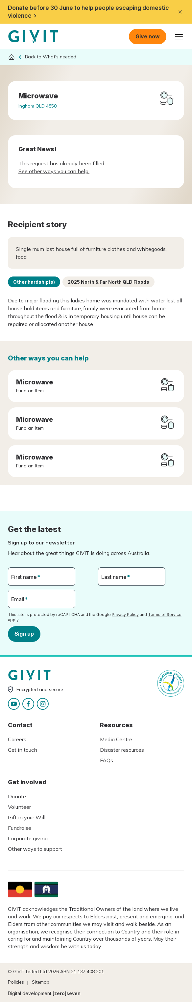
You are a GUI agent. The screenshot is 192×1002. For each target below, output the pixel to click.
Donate (17, 796)
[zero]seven (67, 993)
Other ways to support (35, 849)
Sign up (24, 633)
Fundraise (19, 828)
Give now (147, 36)
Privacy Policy (125, 614)
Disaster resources (122, 749)
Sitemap (40, 982)
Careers (17, 739)
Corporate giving (28, 838)
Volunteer (19, 807)
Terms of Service (164, 614)
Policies (16, 982)
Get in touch (22, 749)
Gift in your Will (26, 817)
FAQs (106, 760)
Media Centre (116, 739)
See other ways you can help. (53, 171)
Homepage (33, 36)
